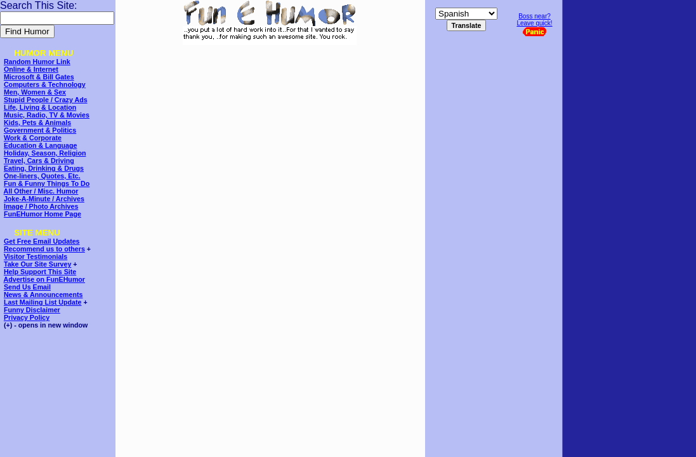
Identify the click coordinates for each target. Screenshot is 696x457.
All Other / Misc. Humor (41, 191)
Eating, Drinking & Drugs (44, 168)
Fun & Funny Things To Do (46, 183)
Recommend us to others (44, 249)
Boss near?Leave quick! (534, 24)
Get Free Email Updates (42, 241)
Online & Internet (31, 69)
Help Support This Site (40, 271)
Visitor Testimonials (35, 256)
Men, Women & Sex (35, 92)
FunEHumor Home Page (42, 214)
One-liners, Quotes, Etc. (42, 176)
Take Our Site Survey (37, 264)
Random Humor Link (37, 61)
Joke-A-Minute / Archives (44, 198)
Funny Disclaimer (32, 310)
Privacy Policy (26, 317)
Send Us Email (27, 287)
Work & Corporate (33, 138)
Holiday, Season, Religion (45, 153)
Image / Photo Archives (41, 206)
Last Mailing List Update (43, 302)
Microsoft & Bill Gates (39, 77)
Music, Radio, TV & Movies (46, 115)
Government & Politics (40, 130)
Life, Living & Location (40, 107)
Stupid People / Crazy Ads (46, 99)
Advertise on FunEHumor (44, 279)
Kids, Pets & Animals (37, 122)
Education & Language (40, 145)
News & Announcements (43, 294)
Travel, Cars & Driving (39, 160)
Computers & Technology (45, 84)
